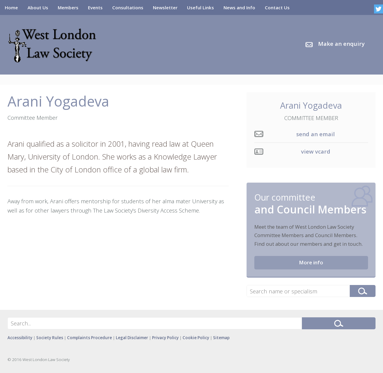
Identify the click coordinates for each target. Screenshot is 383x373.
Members (68, 7)
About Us (38, 7)
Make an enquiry (341, 43)
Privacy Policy (165, 337)
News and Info (239, 7)
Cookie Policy (196, 337)
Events (95, 7)
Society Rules (49, 337)
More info (311, 262)
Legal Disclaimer (132, 337)
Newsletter (165, 7)
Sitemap (221, 337)
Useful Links (200, 7)
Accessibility (19, 337)
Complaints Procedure (89, 337)
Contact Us (277, 7)
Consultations (127, 7)
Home (11, 7)
